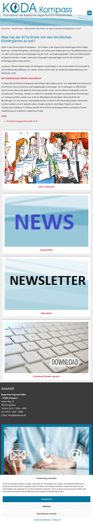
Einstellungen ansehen (46, 514)
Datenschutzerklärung (42, 520)
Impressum (56, 520)
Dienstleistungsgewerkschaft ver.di (22, 121)
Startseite (5, 28)
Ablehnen (46, 506)
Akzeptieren (46, 499)
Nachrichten (17, 28)
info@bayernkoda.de (17, 415)
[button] (89, 13)
